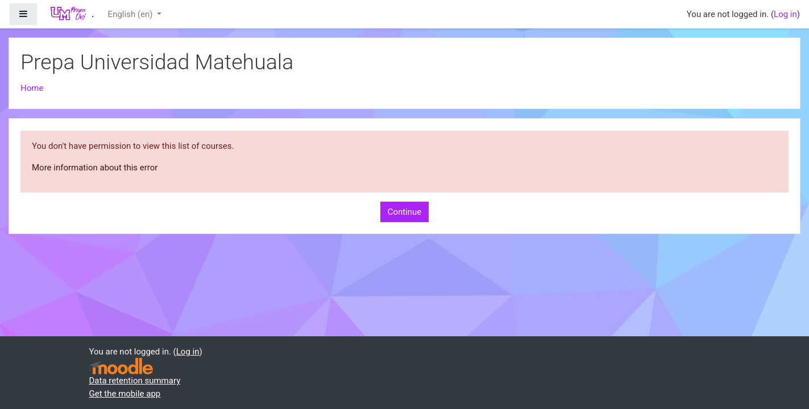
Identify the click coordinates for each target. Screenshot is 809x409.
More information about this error (94, 167)
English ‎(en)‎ (131, 14)
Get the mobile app (125, 394)
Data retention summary (135, 380)
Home (31, 88)
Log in (785, 14)
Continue (405, 212)
